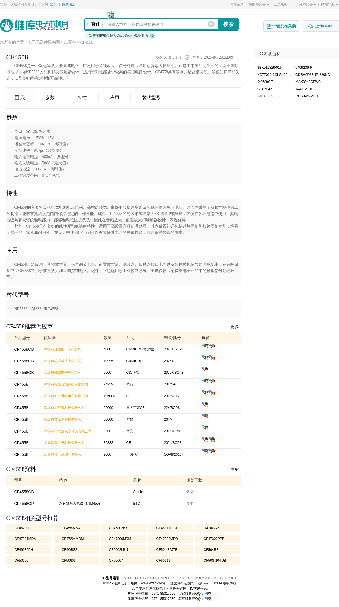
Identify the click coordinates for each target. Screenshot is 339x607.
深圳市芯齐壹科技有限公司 (64, 408)
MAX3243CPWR (308, 82)
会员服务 (282, 4)
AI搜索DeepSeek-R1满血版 (122, 35)
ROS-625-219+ (306, 96)
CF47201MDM (26, 539)
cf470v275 (211, 528)
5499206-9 (303, 68)
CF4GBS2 (69, 550)
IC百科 (93, 24)
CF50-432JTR (167, 550)
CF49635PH (24, 550)
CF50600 (21, 561)
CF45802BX (118, 528)
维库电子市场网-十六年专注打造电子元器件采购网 (34, 25)
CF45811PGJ (166, 528)
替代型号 (151, 97)
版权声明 (229, 583)
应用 (114, 97)
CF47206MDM (120, 539)
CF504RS (211, 550)
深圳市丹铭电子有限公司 (62, 349)
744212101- (304, 89)
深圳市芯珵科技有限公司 (62, 361)
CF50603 (69, 561)
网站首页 (237, 4)
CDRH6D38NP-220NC (312, 75)
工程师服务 (306, 4)
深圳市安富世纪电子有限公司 (66, 396)
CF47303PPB (214, 539)
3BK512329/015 (269, 68)
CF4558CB (24, 492)
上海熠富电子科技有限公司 (64, 443)
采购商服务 (259, 4)
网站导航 (329, 4)
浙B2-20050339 (210, 583)
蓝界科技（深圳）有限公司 (64, 454)
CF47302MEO (167, 539)
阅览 (189, 492)
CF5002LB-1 (118, 550)
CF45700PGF (25, 528)
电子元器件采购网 (44, 42)
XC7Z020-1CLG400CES (276, 75)
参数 (50, 97)
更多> (235, 327)
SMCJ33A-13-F (269, 96)
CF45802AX (71, 528)
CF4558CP (24, 503)
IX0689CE (265, 82)
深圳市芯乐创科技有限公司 (64, 419)
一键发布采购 (281, 26)
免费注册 (68, 4)
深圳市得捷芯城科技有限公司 (66, 384)
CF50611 (163, 561)
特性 (82, 97)
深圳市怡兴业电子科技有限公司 (68, 431)
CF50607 (116, 561)
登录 (53, 4)
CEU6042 (264, 89)
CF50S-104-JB (215, 561)
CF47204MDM (73, 539)
